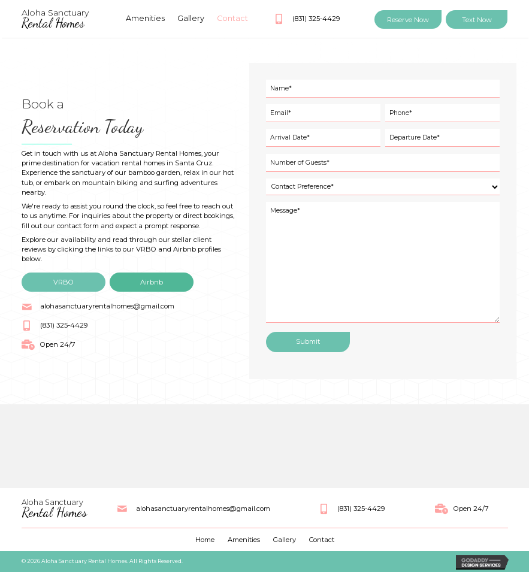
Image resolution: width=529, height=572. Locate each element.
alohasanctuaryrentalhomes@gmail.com (107, 306)
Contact (321, 539)
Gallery (284, 539)
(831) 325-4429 (316, 18)
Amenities (244, 539)
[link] (145, 18)
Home (204, 539)
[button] (408, 19)
